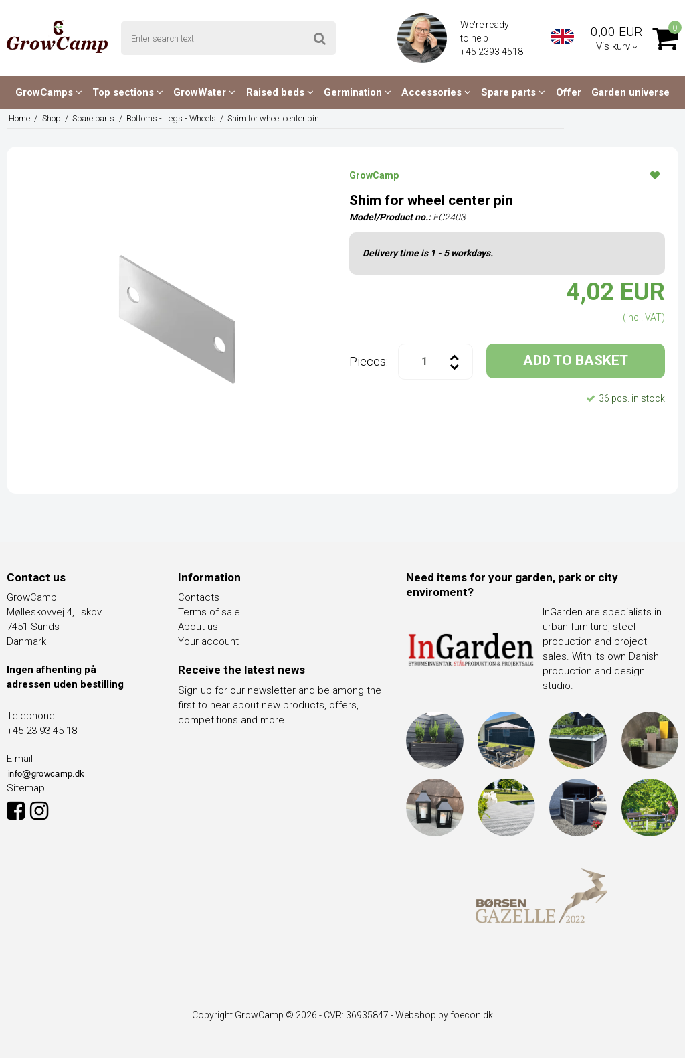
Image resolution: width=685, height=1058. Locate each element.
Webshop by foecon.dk (444, 1015)
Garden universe (630, 92)
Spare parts (513, 92)
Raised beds (280, 92)
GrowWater (204, 92)
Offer (568, 92)
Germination (357, 92)
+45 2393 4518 (492, 51)
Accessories (436, 92)
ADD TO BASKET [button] (575, 360)
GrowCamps (48, 92)
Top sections (127, 92)
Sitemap (26, 788)
